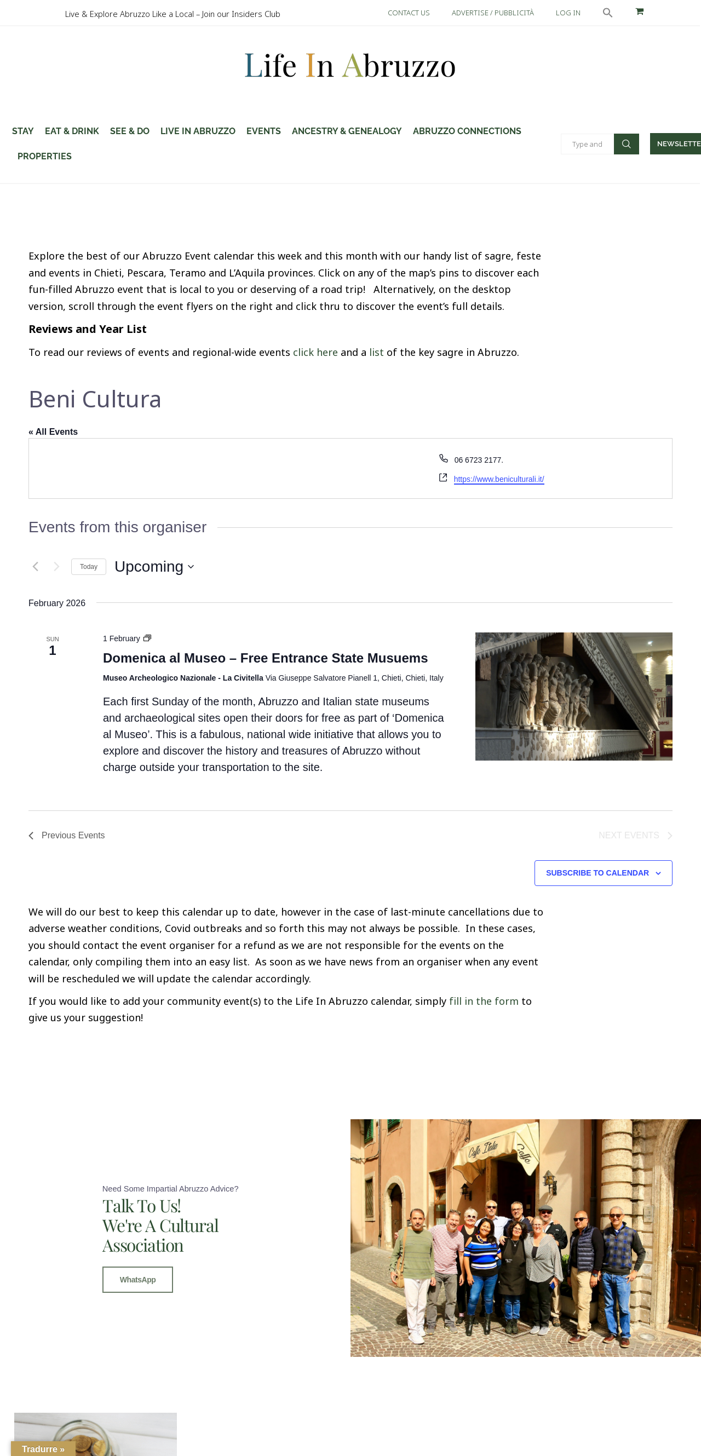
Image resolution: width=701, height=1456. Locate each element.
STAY (23, 131)
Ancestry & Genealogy (347, 131)
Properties (45, 156)
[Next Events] (56, 566)
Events (263, 131)
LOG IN (568, 13)
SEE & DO (130, 131)
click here (315, 352)
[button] (607, 12)
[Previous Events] (35, 566)
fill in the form (484, 1001)
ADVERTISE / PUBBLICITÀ (493, 13)
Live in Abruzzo (197, 131)
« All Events (53, 431)
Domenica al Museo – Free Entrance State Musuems (265, 658)
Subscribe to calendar (597, 872)
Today (88, 567)
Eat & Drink (72, 131)
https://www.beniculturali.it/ (499, 479)
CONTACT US (409, 13)
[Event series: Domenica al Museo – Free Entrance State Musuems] (147, 638)
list (376, 352)
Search (626, 144)
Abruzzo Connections (467, 131)
